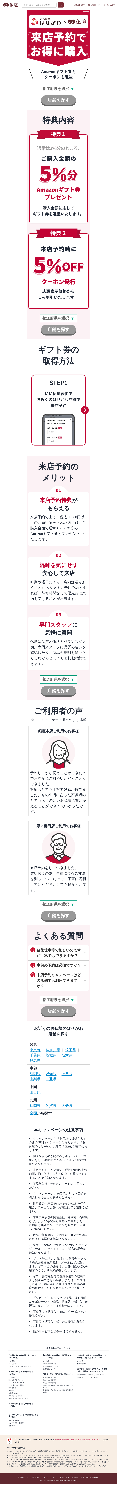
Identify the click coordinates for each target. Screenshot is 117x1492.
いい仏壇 (12, 1417)
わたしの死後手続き (49, 1390)
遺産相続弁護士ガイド (50, 1374)
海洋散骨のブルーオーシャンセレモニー (90, 1382)
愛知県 (51, 1082)
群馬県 (35, 1068)
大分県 (67, 1113)
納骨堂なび (12, 1398)
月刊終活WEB (13, 1433)
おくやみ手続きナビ (15, 1428)
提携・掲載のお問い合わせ (90, 1485)
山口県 (35, 1100)
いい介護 (80, 1369)
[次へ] (85, 413)
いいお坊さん (13, 1371)
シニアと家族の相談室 (16, 1431)
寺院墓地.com (13, 1401)
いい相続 (46, 1369)
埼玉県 (70, 1058)
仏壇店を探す (79, 5)
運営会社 (21, 1485)
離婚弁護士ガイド (49, 1376)
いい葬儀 (12, 1369)
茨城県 (51, 1063)
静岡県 (35, 1082)
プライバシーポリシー (49, 1485)
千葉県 (35, 1063)
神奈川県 (53, 1058)
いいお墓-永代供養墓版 (16, 1390)
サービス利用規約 (33, 1485)
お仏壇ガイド (94, 5)
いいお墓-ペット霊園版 (16, 1393)
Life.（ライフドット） (16, 1388)
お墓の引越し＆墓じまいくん (18, 1406)
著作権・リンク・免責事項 (69, 1485)
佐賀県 (51, 1113)
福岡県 (35, 1113)
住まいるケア (81, 1371)
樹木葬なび (12, 1395)
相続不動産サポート (49, 1385)
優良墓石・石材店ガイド (17, 1403)
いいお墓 (12, 1385)
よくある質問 (109, 5)
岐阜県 (67, 1082)
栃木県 (67, 1063)
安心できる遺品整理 (49, 1388)
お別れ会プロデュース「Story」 (88, 1385)
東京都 (35, 1058)
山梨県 (35, 1087)
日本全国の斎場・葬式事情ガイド (20, 1374)
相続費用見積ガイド (49, 1371)
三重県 (51, 1087)
